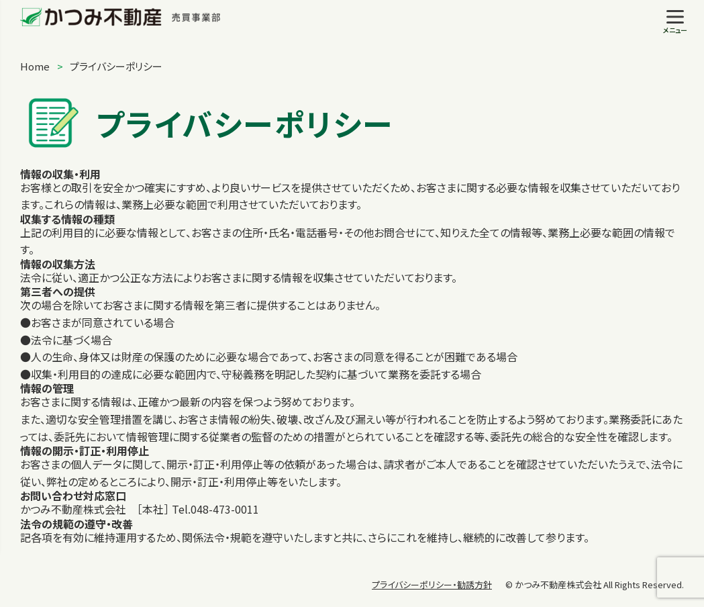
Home (35, 66)
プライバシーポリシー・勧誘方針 (432, 584)
